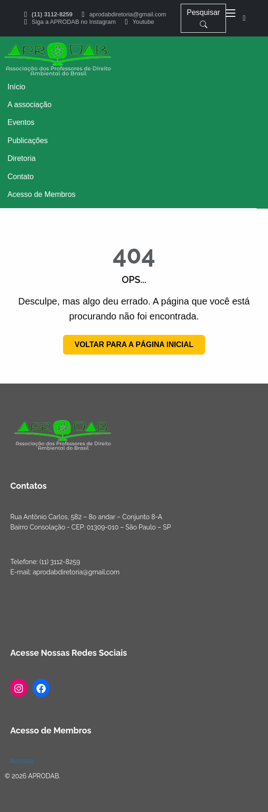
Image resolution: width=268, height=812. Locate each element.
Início (16, 87)
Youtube (144, 22)
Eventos (21, 122)
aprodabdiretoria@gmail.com (127, 15)
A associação (29, 105)
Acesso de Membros (41, 194)
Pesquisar (203, 18)
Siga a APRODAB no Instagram (74, 22)
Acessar (22, 761)
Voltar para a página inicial (134, 344)
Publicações (27, 141)
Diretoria (21, 158)
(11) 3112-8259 (52, 15)
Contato (20, 177)
